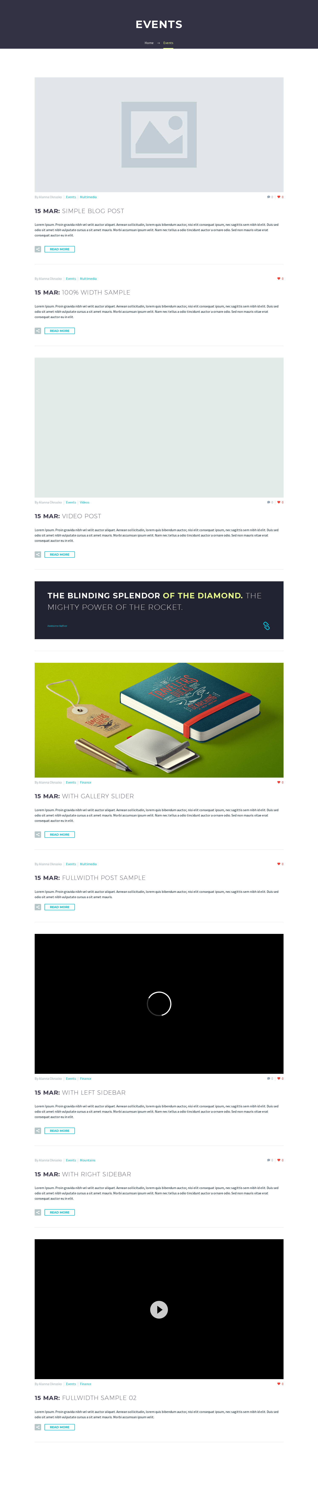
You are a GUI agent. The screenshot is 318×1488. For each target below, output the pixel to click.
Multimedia (88, 197)
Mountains (88, 1160)
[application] (159, 1309)
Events (71, 197)
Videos (84, 502)
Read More (59, 249)
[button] (159, 1309)
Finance (85, 782)
